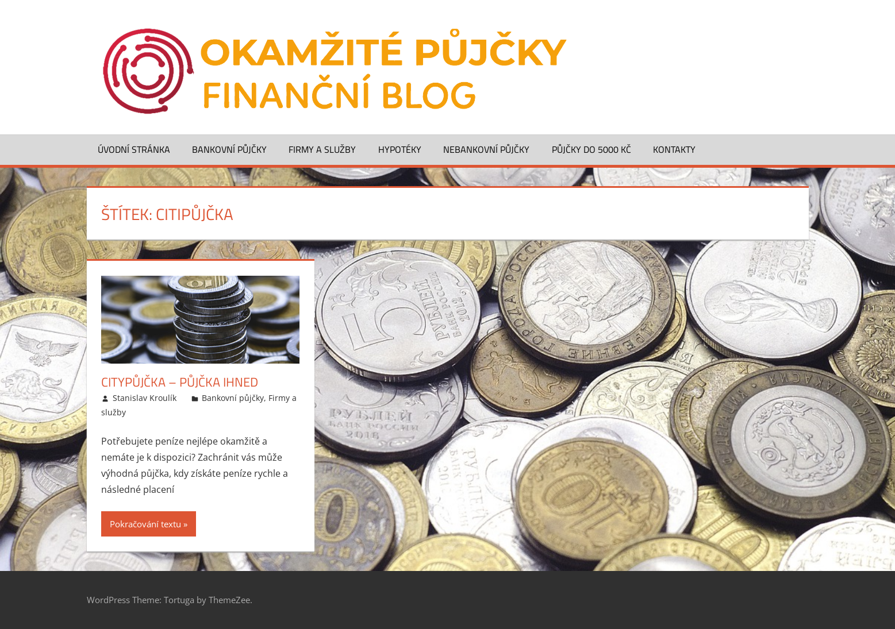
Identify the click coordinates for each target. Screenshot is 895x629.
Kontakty (674, 149)
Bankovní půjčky (229, 149)
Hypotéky (399, 149)
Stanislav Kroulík (144, 397)
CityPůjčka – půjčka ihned (179, 382)
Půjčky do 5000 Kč (591, 149)
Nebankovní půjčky (486, 149)
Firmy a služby (322, 149)
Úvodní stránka (134, 149)
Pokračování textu (145, 524)
